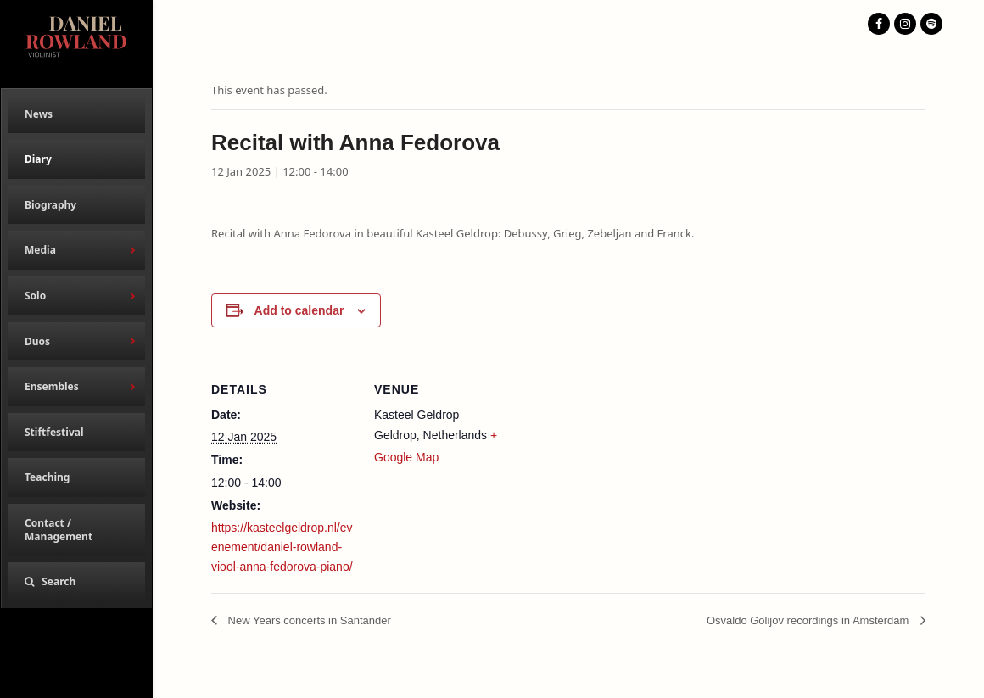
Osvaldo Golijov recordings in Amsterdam (809, 620)
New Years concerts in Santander (308, 620)
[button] (76, 581)
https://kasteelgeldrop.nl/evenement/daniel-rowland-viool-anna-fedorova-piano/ (282, 547)
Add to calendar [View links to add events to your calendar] (299, 310)
